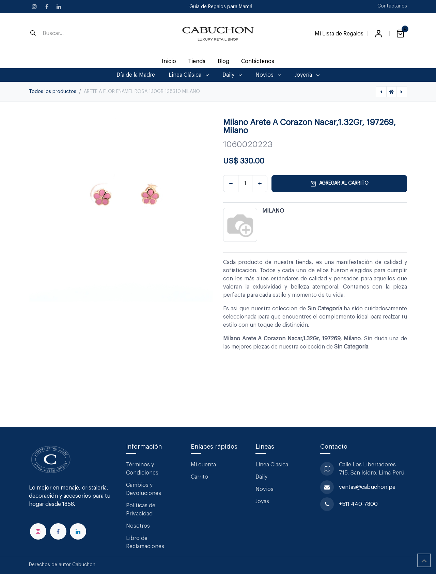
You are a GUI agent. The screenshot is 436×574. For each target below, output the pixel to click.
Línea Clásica (271, 464)
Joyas (262, 501)
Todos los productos (52, 91)
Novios (264, 489)
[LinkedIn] (58, 6)
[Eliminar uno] (230, 183)
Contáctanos (392, 6)
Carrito (199, 477)
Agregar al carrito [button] (339, 184)
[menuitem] (169, 61)
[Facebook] (46, 6)
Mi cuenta (203, 464)
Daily (261, 477)
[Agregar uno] (259, 183)
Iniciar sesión (378, 34)
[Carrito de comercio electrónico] (400, 34)
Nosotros (138, 526)
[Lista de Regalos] (339, 32)
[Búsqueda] (33, 33)
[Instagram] (34, 6)
